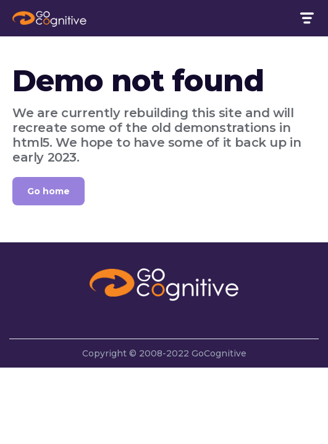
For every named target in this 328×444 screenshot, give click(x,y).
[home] (49, 18)
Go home (48, 191)
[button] (306, 18)
